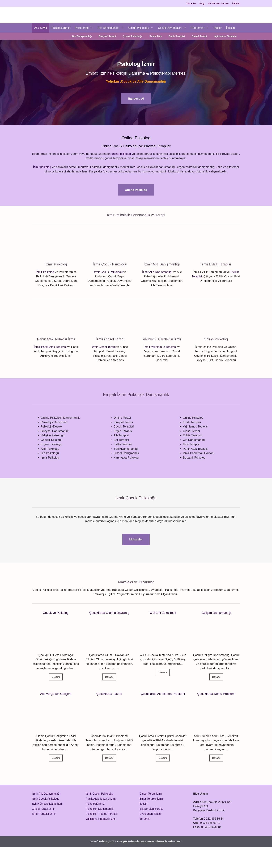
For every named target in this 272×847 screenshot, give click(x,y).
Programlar (201, 28)
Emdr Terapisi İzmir (44, 813)
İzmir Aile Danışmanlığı (157, 272)
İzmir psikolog (42, 167)
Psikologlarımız (61, 27)
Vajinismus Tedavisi (225, 36)
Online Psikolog (136, 190)
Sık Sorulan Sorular (218, 3)
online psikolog (121, 153)
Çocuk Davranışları (173, 28)
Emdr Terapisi (177, 36)
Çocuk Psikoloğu (142, 28)
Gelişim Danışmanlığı (216, 613)
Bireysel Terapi (107, 36)
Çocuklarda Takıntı (109, 694)
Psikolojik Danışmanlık (99, 808)
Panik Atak (156, 36)
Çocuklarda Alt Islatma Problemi (163, 694)
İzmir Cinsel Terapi (103, 347)
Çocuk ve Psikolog (56, 613)
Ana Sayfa (40, 27)
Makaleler (136, 539)
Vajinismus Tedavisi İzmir (101, 818)
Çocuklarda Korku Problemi (216, 694)
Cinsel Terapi (199, 36)
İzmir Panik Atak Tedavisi (50, 347)
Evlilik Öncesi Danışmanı (47, 803)
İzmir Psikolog (45, 272)
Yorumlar (191, 3)
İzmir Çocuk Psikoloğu (108, 272)
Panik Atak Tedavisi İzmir (101, 798)
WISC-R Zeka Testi (163, 613)
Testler (217, 27)
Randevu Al (136, 98)
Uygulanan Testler (150, 813)
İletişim (236, 3)
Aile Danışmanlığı (111, 28)
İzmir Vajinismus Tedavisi (160, 347)
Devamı (56, 677)
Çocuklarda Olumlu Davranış (109, 613)
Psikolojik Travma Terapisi (102, 813)
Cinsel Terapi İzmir (43, 808)
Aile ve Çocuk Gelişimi (55, 694)
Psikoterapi (85, 28)
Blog (202, 3)
